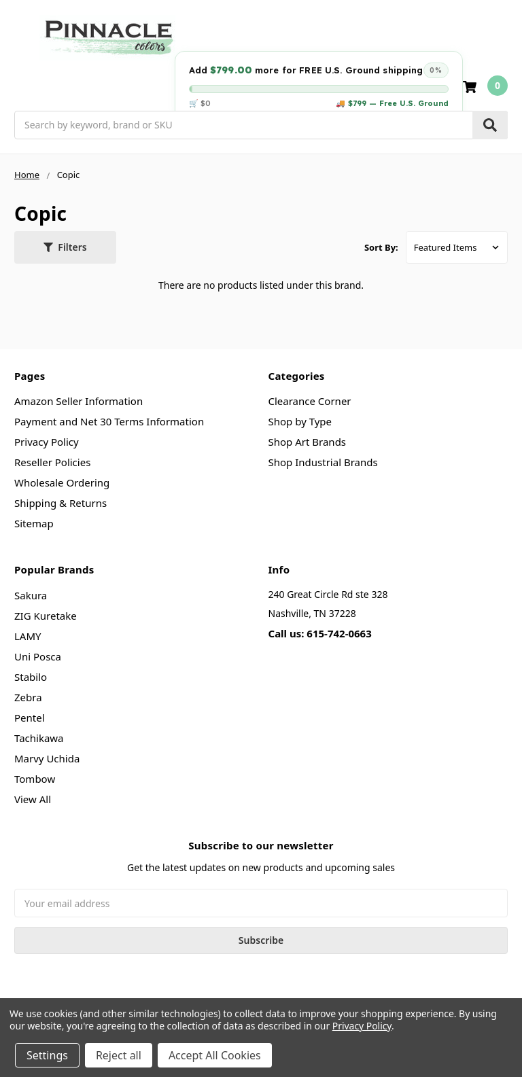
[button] (65, 247)
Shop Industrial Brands (323, 462)
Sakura (30, 595)
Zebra (28, 697)
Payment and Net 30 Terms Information (109, 421)
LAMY (27, 636)
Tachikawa (39, 738)
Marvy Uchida (47, 758)
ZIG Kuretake (45, 615)
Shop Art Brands (307, 441)
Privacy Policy (46, 441)
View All (32, 799)
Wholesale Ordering (61, 482)
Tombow (34, 778)
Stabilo (30, 677)
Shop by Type (300, 421)
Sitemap (34, 523)
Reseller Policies (52, 462)
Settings (47, 1055)
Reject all (118, 1055)
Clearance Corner (309, 401)
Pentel (29, 717)
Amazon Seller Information (78, 401)
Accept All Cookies (215, 1055)
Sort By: (381, 247)
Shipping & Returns (60, 503)
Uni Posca (37, 656)
